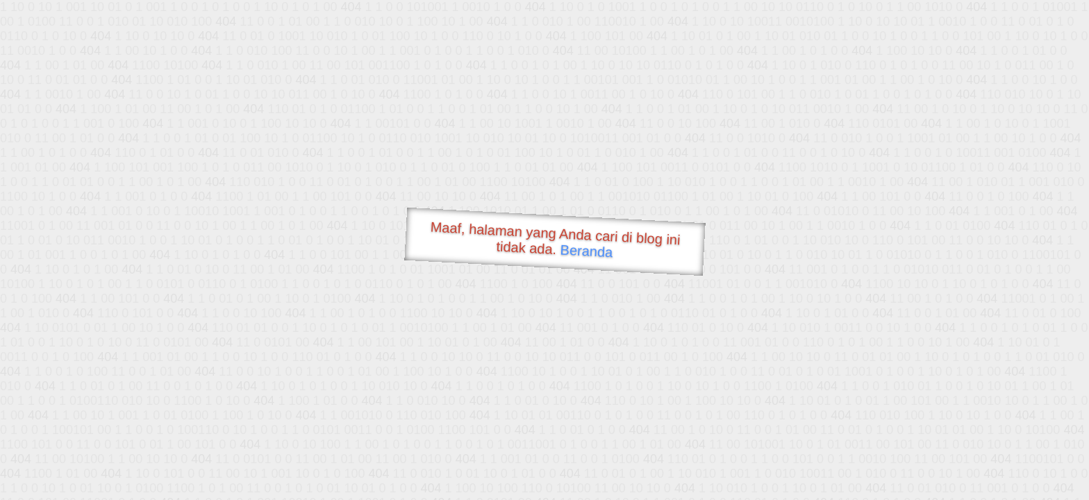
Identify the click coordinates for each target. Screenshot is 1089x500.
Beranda (586, 251)
